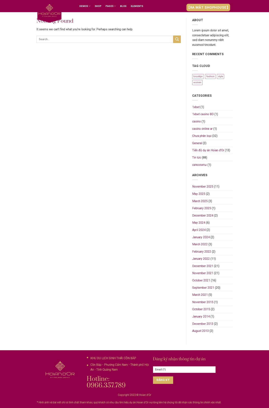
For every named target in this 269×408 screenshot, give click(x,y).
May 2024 (198, 222)
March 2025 (200, 201)
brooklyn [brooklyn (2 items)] (198, 76)
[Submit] (177, 39)
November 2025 (202, 186)
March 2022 (200, 244)
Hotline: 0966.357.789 (106, 382)
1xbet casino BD (203, 114)
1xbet (196, 107)
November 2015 (202, 302)
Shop (98, 6)
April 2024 (199, 230)
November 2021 (202, 273)
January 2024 (201, 237)
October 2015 (201, 309)
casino (196, 121)
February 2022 (201, 251)
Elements (137, 6)
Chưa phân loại (201, 136)
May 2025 (198, 194)
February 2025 (201, 208)
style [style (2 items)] (220, 76)
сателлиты (199, 165)
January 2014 (201, 316)
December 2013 (202, 324)
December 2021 (202, 266)
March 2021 (200, 295)
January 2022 (201, 258)
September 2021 (203, 287)
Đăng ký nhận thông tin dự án (179, 359)
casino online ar (202, 129)
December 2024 (202, 215)
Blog (123, 6)
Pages (111, 6)
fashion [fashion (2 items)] (210, 76)
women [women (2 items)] (197, 82)
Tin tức (196, 157)
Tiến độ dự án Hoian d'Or (208, 150)
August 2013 (200, 331)
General (197, 143)
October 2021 (201, 280)
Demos (85, 6)
